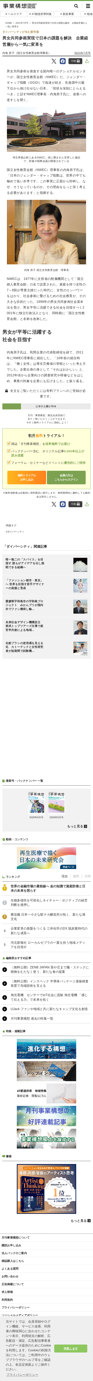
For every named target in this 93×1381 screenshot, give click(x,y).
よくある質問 (10, 1268)
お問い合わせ (10, 1276)
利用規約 (7, 1299)
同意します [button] (71, 1348)
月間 (87, 876)
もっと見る (75, 826)
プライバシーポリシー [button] (22, 1374)
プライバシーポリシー (16, 1307)
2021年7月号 (82, 53)
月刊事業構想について (16, 1237)
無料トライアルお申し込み (27, 477)
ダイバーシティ (15, 531)
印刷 (75, 61)
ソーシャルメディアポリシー (20, 1315)
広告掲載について (13, 1284)
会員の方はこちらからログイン (66, 477)
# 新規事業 (67, 14)
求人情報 (7, 1292)
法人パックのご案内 (14, 1253)
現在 (65, 876)
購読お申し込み (11, 1245)
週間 (76, 876)
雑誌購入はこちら (13, 1260)
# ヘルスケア (14, 14)
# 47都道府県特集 (40, 14)
